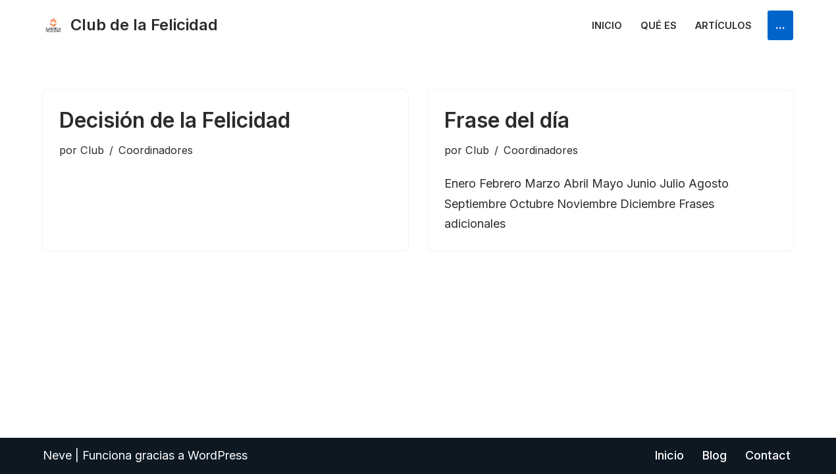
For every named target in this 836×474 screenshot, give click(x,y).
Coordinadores (155, 150)
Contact (768, 455)
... (780, 25)
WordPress (218, 455)
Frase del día (506, 120)
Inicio (607, 25)
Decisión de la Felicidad (174, 120)
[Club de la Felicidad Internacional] (130, 25)
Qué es (658, 25)
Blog (714, 455)
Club (92, 150)
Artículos (723, 25)
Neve (57, 455)
